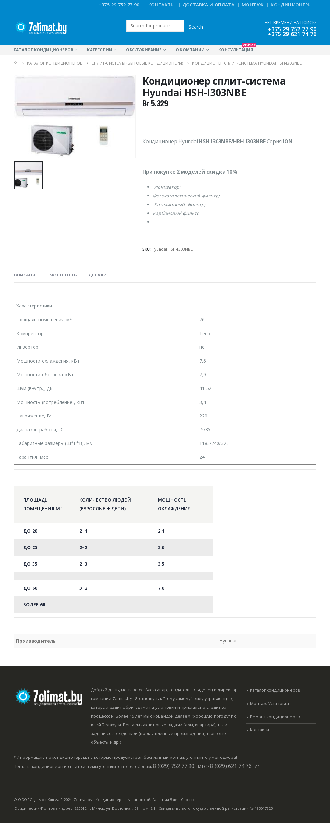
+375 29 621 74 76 (292, 34)
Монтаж (252, 5)
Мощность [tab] (63, 275)
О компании (190, 50)
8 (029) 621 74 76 (230, 765)
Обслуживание (143, 50)
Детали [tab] (97, 275)
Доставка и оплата (208, 5)
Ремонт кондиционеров (275, 716)
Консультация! (236, 49)
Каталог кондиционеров (43, 50)
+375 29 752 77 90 (119, 5)
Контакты (161, 5)
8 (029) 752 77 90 (173, 765)
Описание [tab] (26, 275)
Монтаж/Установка (269, 703)
